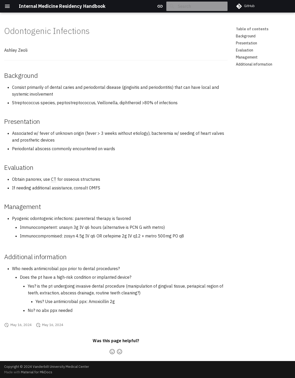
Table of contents (252, 29)
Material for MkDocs (36, 372)
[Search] (197, 6)
